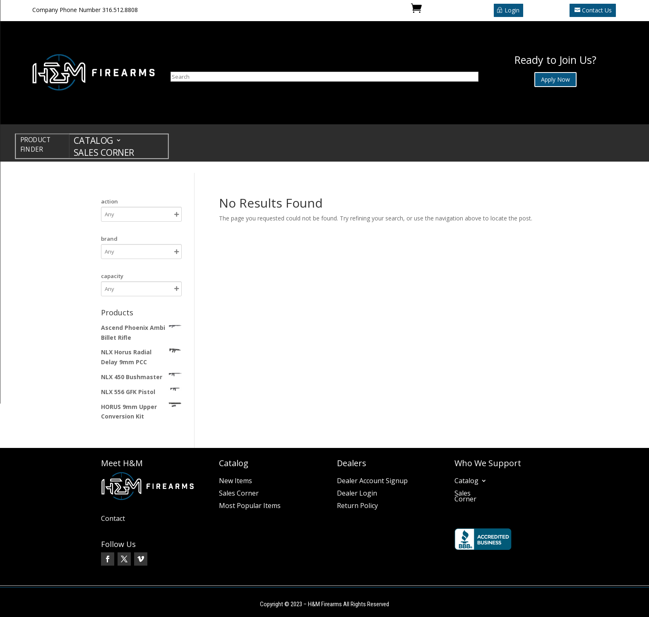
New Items (235, 481)
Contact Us (597, 10)
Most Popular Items (250, 506)
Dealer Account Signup (372, 481)
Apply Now (555, 79)
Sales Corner (104, 154)
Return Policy (357, 506)
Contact (113, 519)
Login (512, 10)
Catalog (93, 142)
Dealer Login (357, 494)
